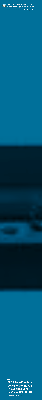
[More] (32, 10)
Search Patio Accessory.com (15, 4)
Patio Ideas (19, 10)
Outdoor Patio (11, 10)
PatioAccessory (12, 395)
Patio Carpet (27, 10)
